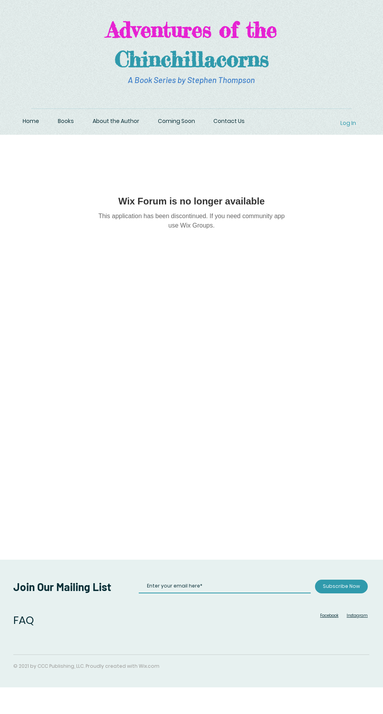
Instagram (357, 615)
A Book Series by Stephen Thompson (191, 80)
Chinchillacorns (191, 59)
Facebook (329, 615)
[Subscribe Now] (341, 586)
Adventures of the (191, 30)
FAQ (23, 620)
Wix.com (149, 666)
